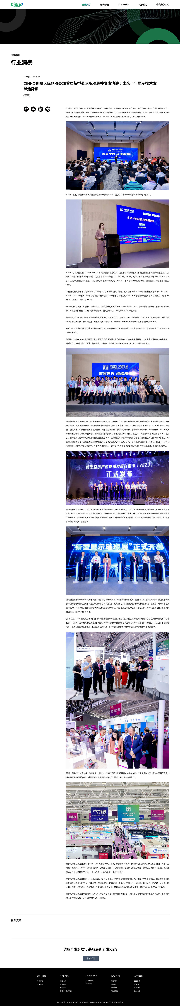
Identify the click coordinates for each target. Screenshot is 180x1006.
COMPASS (124, 5)
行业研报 (40, 984)
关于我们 (143, 5)
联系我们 (137, 987)
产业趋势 (40, 981)
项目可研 (114, 981)
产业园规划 (114, 991)
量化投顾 (114, 987)
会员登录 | (161, 4)
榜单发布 (89, 983)
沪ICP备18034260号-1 (115, 1002)
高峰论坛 (63, 981)
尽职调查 (114, 984)
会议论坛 (104, 5)
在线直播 (63, 984)
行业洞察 (86, 5)
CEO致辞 (137, 981)
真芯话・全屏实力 (66, 991)
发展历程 (137, 984)
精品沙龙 (63, 987)
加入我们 (137, 991)
